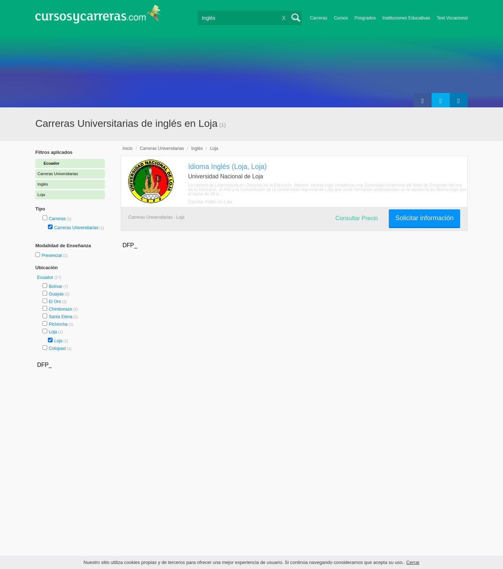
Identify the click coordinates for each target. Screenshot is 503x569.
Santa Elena (60, 316)
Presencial (52, 255)
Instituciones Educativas (406, 18)
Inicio (128, 148)
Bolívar (55, 286)
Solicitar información (424, 218)
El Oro (55, 301)
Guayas (56, 294)
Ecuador (45, 277)
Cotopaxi (57, 348)
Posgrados (365, 18)
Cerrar (413, 562)
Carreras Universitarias (76, 227)
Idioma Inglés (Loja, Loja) (227, 166)
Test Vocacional (452, 18)
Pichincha (58, 324)
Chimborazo (60, 309)
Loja (53, 331)
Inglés (197, 148)
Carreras (318, 18)
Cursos (341, 18)
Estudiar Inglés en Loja (210, 201)
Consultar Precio (356, 218)
